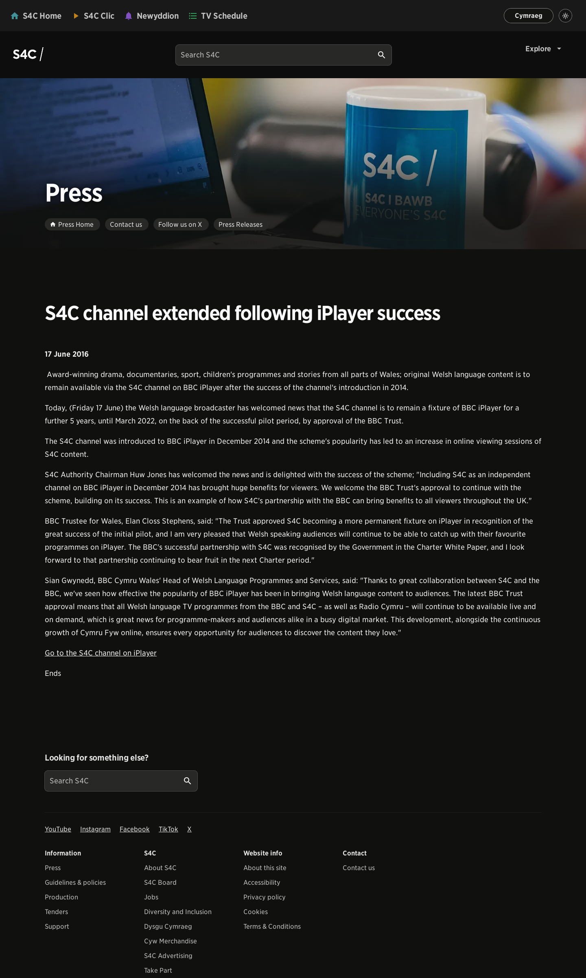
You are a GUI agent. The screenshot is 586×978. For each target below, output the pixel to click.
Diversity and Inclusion (178, 912)
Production (61, 897)
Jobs (151, 897)
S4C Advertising (168, 956)
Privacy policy (264, 897)
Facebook (135, 829)
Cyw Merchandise (170, 941)
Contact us (359, 868)
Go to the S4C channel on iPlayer (101, 653)
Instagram (95, 829)
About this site (264, 868)
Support (57, 926)
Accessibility (261, 882)
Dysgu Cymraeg (168, 926)
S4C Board (160, 882)
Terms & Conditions (272, 926)
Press (53, 868)
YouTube (58, 829)
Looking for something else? (97, 758)
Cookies (255, 912)
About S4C (160, 868)
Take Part (158, 970)
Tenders (56, 912)
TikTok (168, 829)
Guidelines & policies (75, 882)
